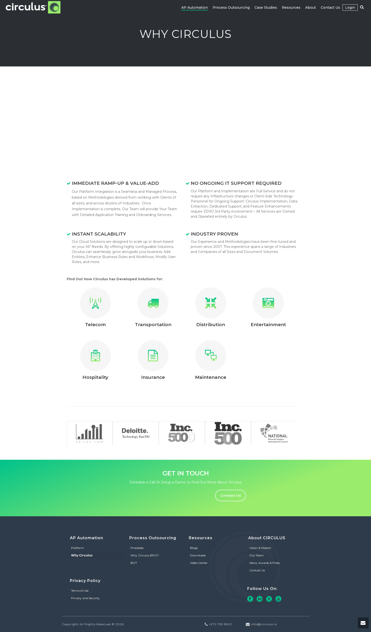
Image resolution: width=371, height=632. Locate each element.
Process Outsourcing (231, 7)
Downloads (198, 555)
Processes (137, 548)
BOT (134, 563)
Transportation (153, 324)
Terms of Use (79, 590)
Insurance (153, 377)
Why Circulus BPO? (145, 555)
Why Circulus (82, 555)
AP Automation (194, 7)
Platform (77, 548)
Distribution (210, 324)
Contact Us (330, 7)
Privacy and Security (85, 598)
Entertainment (268, 324)
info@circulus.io (264, 624)
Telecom (95, 324)
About (310, 7)
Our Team (256, 555)
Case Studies (266, 7)
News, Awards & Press (264, 563)
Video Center (199, 563)
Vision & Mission (260, 548)
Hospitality (95, 377)
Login (350, 7)
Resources (291, 7)
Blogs (194, 548)
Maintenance (210, 377)
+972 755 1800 (220, 624)
